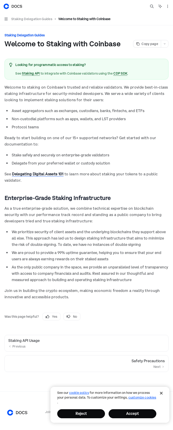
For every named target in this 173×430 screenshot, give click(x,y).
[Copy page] (147, 44)
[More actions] (167, 6)
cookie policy (79, 393)
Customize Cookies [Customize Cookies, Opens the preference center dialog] (142, 397)
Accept (132, 413)
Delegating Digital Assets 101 (37, 174)
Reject (81, 413)
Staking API (31, 73)
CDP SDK (120, 73)
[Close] (161, 393)
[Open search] (151, 6)
